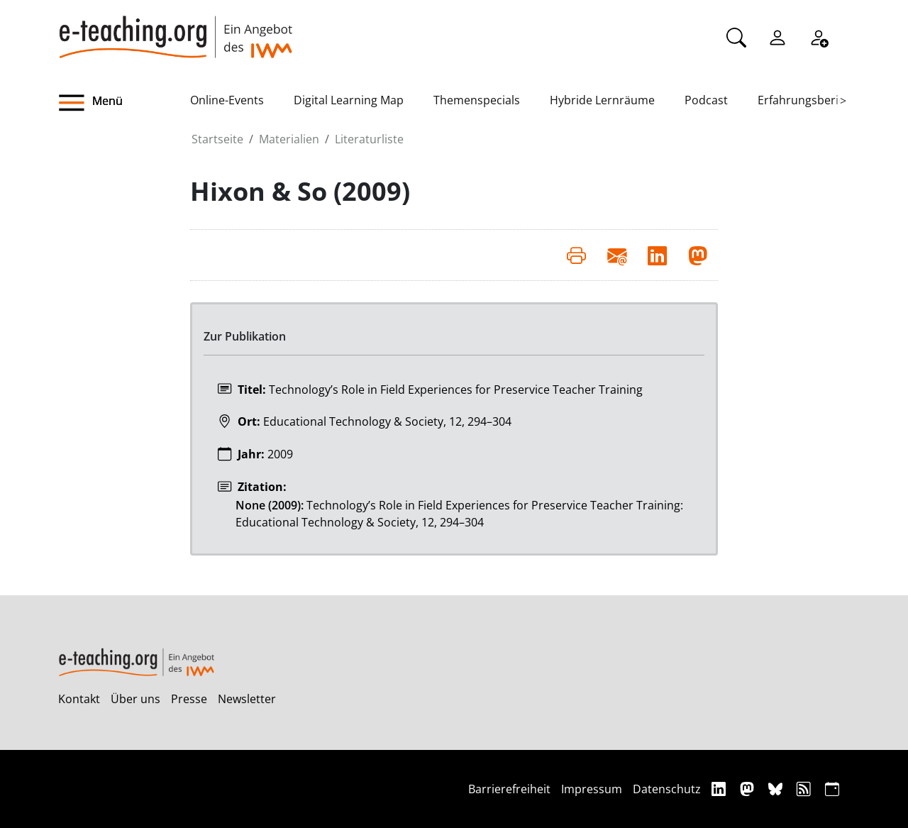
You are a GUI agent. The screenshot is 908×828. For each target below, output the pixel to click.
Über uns (135, 699)
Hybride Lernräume (602, 100)
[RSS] (805, 788)
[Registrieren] (819, 36)
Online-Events (227, 100)
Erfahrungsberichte (810, 100)
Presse (189, 699)
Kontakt (79, 699)
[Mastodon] (749, 788)
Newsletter (247, 699)
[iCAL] (832, 788)
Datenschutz (667, 789)
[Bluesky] (777, 788)
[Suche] (736, 36)
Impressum (591, 789)
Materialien (289, 139)
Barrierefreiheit (509, 789)
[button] (124, 103)
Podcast (706, 100)
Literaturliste (369, 139)
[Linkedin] (720, 788)
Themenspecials (476, 100)
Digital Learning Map (349, 100)
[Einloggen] (777, 36)
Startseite (217, 139)
